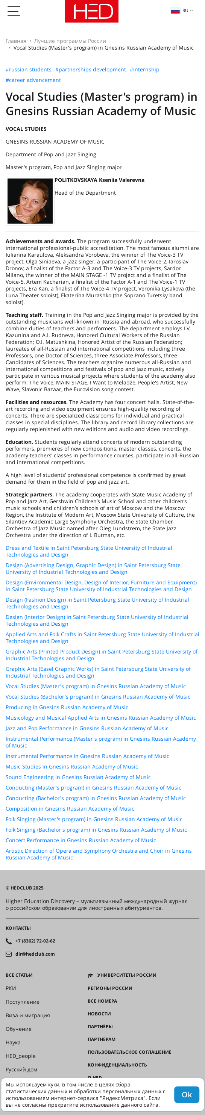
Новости (99, 1014)
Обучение (19, 1029)
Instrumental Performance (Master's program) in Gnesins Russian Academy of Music (101, 742)
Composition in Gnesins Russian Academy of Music (70, 808)
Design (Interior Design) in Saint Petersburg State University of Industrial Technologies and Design (97, 620)
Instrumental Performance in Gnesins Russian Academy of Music (87, 756)
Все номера (102, 1001)
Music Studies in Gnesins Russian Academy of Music (72, 766)
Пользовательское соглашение (130, 1052)
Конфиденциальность (117, 1065)
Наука (13, 1042)
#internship (144, 69)
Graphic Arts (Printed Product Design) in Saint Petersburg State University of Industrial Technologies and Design (101, 655)
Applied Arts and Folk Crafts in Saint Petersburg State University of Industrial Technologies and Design (102, 637)
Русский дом (21, 1069)
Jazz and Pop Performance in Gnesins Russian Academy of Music (87, 728)
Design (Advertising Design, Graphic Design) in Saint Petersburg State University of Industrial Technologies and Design (93, 568)
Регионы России (110, 988)
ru (179, 10)
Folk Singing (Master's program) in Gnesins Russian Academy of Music (94, 819)
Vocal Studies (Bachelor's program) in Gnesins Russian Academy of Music (98, 696)
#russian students (29, 69)
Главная (16, 40)
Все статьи (19, 975)
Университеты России (126, 975)
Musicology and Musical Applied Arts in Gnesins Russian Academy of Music (101, 717)
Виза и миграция (28, 1015)
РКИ (11, 988)
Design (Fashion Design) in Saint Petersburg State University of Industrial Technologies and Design (97, 603)
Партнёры (100, 1027)
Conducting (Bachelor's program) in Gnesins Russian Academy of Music (96, 798)
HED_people (21, 1056)
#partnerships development (90, 69)
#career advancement (33, 80)
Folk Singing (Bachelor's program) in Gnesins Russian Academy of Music (96, 829)
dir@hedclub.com (35, 954)
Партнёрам (101, 1039)
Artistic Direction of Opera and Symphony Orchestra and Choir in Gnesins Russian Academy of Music (99, 854)
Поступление (22, 1002)
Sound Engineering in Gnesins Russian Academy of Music (78, 777)
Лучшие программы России (70, 40)
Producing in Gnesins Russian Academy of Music (67, 707)
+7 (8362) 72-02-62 (35, 941)
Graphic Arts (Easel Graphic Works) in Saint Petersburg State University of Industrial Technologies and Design (98, 672)
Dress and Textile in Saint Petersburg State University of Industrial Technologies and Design (89, 551)
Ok (187, 1094)
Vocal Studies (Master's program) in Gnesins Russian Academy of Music (96, 686)
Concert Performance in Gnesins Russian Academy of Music (81, 840)
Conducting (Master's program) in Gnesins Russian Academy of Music (93, 787)
